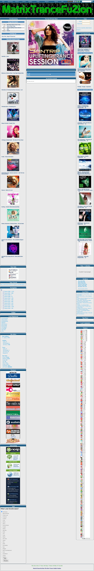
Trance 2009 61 (8, 296)
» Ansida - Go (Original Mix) (83, 304)
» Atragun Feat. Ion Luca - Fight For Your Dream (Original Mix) (84, 309)
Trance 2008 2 (8, 295)
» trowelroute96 (4, 318)
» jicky (2, 331)
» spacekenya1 (4, 324)
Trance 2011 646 (8, 300)
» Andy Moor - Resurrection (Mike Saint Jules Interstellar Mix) (84, 301)
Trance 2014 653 (8, 305)
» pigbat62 (3, 322)
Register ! (79, 29)
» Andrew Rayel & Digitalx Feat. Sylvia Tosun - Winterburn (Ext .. (85, 299)
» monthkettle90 (4, 321)
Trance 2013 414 (8, 303)
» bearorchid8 (4, 325)
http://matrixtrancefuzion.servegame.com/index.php (12, 284)
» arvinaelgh (3, 328)
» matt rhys (3, 329)
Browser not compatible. (13, 142)
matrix (5, 337)
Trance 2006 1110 (9, 291)
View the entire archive (83, 288)
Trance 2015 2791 (9, 306)
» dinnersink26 (4, 320)
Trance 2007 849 (8, 293)
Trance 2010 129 (8, 298)
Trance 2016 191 (8, 308)
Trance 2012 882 (8, 301)
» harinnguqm (4, 326)
